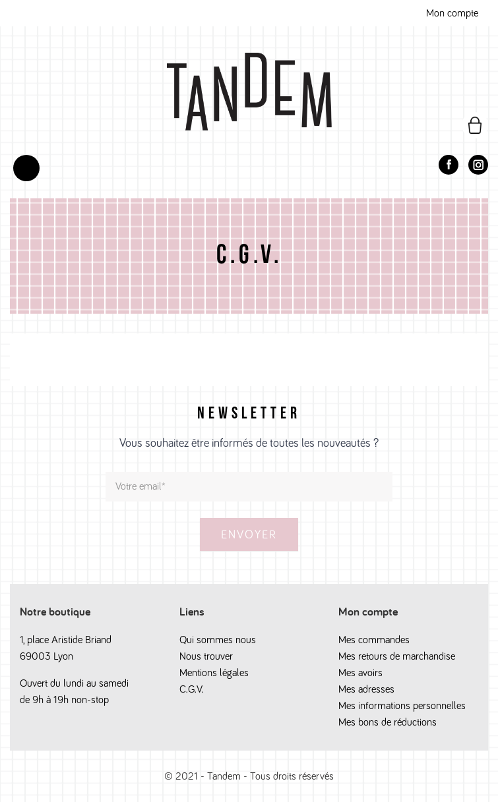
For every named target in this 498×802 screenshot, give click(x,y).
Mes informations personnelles (402, 706)
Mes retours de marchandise (396, 656)
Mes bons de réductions (387, 722)
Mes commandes (374, 640)
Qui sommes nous (217, 640)
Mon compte (452, 13)
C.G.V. (191, 689)
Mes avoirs (360, 673)
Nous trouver (206, 656)
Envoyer (249, 535)
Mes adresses (366, 689)
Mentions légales (214, 673)
